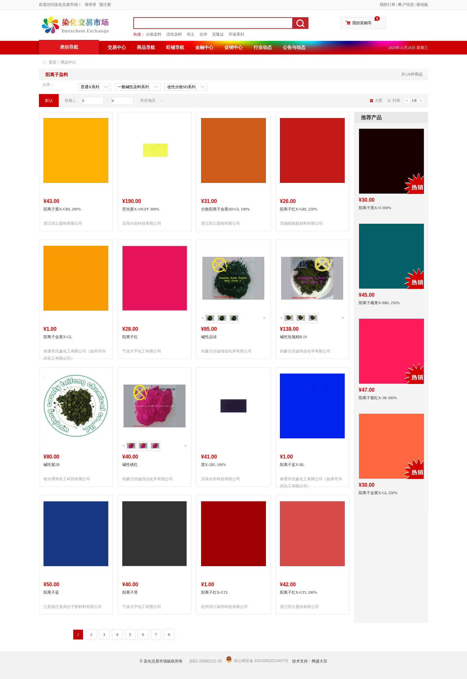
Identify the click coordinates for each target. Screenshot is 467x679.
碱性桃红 (130, 464)
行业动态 (263, 47)
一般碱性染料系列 (133, 87)
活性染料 (174, 34)
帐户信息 (406, 4)
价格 (69, 100)
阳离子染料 (56, 74)
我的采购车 (362, 23)
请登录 (90, 4)
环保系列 (236, 34)
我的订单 (387, 4)
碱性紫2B (51, 464)
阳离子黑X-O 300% (375, 208)
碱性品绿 (209, 337)
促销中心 (233, 47)
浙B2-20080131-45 (205, 661)
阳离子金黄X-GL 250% (378, 493)
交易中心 (117, 47)
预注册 (105, 4)
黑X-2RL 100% (213, 464)
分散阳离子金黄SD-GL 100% (225, 209)
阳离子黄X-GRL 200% (62, 209)
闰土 (191, 34)
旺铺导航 (175, 47)
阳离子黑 (130, 592)
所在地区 (148, 100)
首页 (52, 62)
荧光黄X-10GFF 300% (140, 209)
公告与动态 (294, 47)
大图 (376, 100)
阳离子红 (130, 337)
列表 (394, 100)
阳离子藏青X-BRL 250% (379, 303)
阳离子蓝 (51, 592)
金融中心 (204, 47)
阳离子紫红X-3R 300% (378, 398)
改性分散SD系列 (181, 87)
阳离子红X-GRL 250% (298, 209)
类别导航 (69, 47)
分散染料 (154, 34)
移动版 (422, 4)
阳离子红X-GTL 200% (298, 592)
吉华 (203, 34)
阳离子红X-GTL (214, 592)
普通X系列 (90, 87)
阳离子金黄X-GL (57, 337)
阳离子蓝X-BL (292, 464)
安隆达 (218, 34)
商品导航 (146, 47)
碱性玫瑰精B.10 (293, 337)
